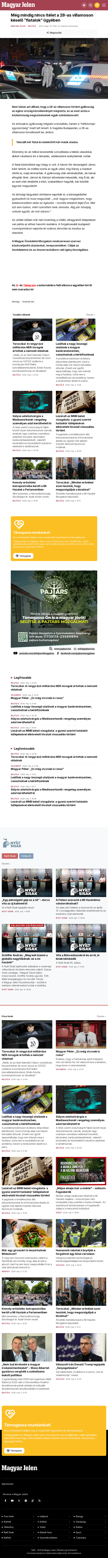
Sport (78, 1532)
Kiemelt (7, 1521)
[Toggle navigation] (103, 5)
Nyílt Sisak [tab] (10, 855)
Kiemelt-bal (28, 301)
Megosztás (54, 32)
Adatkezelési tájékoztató (56, 1553)
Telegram (29, 285)
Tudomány (81, 1537)
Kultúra (79, 1527)
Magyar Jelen (18, 26)
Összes (90, 314)
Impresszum (7, 1484)
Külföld (43, 1521)
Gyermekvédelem (48, 1537)
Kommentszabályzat (36, 1553)
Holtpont (44, 1516)
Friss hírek (9, 1516)
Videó (43, 1527)
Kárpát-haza (46, 1532)
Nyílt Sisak (9, 1532)
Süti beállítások (74, 1553)
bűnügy (16, 301)
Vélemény (9, 1527)
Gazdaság (81, 1521)
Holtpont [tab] (26, 855)
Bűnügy (79, 1516)
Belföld (32, 26)
